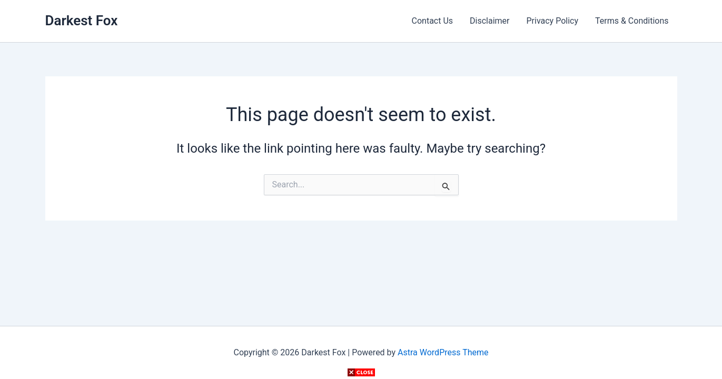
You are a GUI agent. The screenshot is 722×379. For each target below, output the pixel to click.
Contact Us (432, 21)
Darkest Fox (81, 20)
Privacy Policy (553, 21)
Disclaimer (489, 21)
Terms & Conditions (632, 21)
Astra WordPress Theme (443, 352)
